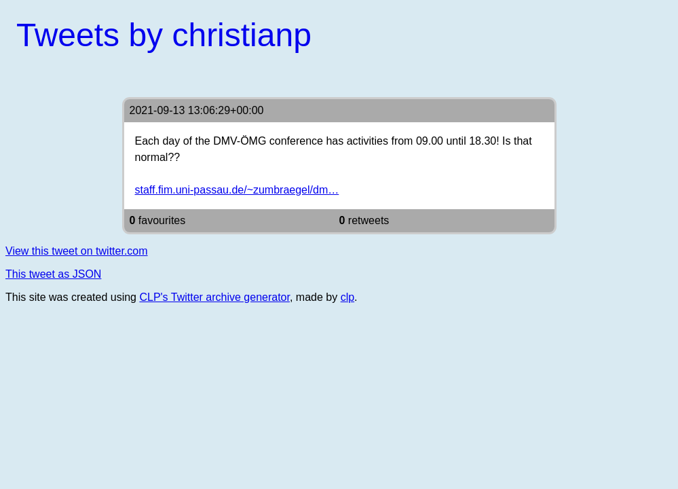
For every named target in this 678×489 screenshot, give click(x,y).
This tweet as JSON (53, 274)
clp (347, 297)
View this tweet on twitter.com (76, 251)
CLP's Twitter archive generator (214, 297)
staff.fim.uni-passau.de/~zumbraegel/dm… (237, 190)
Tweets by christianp (164, 35)
